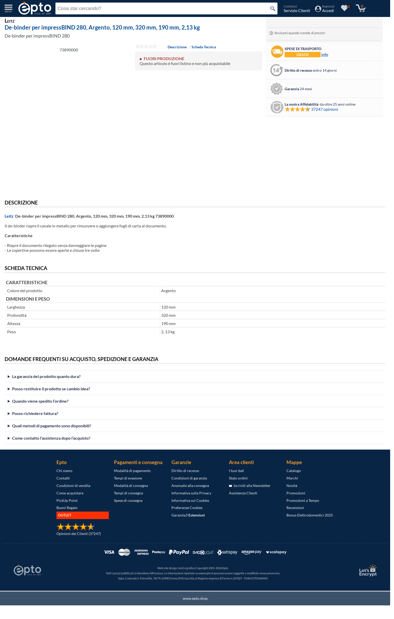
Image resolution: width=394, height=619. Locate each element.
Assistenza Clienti (243, 493)
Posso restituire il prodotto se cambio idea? (51, 388)
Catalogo (293, 470)
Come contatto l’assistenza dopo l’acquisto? (51, 438)
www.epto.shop (195, 598)
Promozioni (295, 493)
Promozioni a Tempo (302, 500)
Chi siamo (64, 470)
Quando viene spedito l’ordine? (40, 401)
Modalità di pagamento (132, 470)
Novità (291, 485)
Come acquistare (69, 493)
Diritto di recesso (185, 470)
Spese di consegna (128, 500)
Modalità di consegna (131, 485)
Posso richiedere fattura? (35, 413)
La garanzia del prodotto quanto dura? (46, 376)
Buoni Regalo (67, 507)
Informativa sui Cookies (190, 500)
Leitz (9, 216)
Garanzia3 (188, 515)
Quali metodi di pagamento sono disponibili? (51, 425)
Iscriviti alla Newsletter (250, 485)
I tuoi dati (236, 470)
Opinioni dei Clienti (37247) (78, 533)
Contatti (63, 478)
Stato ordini (238, 478)
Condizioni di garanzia (189, 478)
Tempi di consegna (128, 493)
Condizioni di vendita (73, 485)
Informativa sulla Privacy (191, 493)
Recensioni (295, 507)
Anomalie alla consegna (190, 485)
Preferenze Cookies (187, 507)
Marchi (292, 478)
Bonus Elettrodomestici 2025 (309, 515)
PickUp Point (67, 500)
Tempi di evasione (128, 478)
